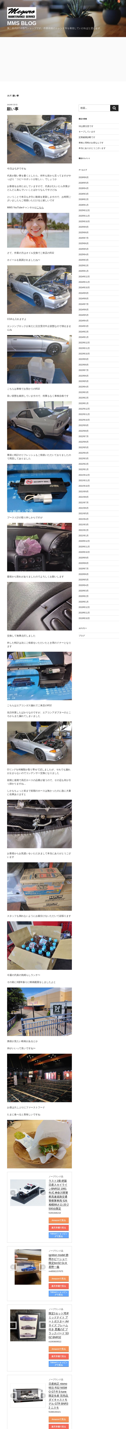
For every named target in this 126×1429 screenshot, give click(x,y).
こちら (40, 207)
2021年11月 (84, 480)
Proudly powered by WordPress (20, 1420)
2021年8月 (84, 497)
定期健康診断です (87, 137)
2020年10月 (84, 552)
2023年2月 (84, 398)
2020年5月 (84, 579)
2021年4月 (84, 519)
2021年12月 (84, 475)
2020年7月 (84, 568)
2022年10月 (84, 420)
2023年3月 (84, 392)
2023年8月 (84, 365)
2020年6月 (84, 574)
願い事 (12, 109)
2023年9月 (84, 359)
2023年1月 (84, 403)
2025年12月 (84, 210)
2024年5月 (84, 315)
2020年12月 (84, 541)
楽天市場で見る (69, 1212)
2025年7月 (84, 238)
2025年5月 (84, 249)
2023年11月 (84, 348)
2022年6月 (84, 442)
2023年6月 (84, 376)
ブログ (82, 635)
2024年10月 (84, 287)
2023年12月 (84, 342)
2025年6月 (84, 243)
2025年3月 (84, 260)
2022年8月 (84, 431)
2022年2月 (84, 464)
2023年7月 (84, 370)
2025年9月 (84, 227)
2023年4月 (84, 386)
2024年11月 (84, 282)
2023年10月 (84, 353)
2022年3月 (84, 458)
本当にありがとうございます (92, 148)
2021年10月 (84, 486)
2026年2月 (84, 199)
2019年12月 (84, 607)
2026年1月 (84, 205)
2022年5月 (84, 447)
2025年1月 (84, 271)
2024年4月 (84, 320)
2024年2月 (84, 331)
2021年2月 (84, 530)
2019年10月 (84, 618)
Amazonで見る (69, 1204)
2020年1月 (84, 602)
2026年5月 (84, 183)
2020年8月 (84, 563)
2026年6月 (84, 177)
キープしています (87, 131)
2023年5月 (84, 381)
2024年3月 (84, 326)
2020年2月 (84, 596)
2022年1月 (84, 469)
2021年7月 (84, 502)
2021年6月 (84, 508)
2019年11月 (84, 612)
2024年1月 (84, 337)
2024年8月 (84, 298)
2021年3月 (84, 524)
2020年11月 (84, 546)
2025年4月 (84, 254)
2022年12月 (84, 409)
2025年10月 (84, 221)
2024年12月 (84, 276)
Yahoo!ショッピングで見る (69, 1219)
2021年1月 (84, 535)
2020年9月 (84, 557)
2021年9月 (84, 491)
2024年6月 (84, 309)
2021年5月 (84, 513)
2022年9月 (84, 425)
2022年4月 (84, 453)
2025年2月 (84, 265)
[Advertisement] (63, 59)
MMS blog (21, 23)
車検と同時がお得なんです (91, 143)
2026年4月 (84, 188)
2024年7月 (84, 304)
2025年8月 (84, 232)
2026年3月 (84, 194)
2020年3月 (84, 590)
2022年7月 (84, 436)
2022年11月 (84, 414)
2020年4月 (84, 585)
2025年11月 (84, 216)
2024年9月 (84, 293)
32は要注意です (86, 126)
